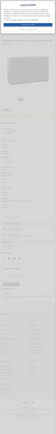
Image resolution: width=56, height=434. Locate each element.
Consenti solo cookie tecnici (28, 29)
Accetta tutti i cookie (28, 25)
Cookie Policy (34, 20)
